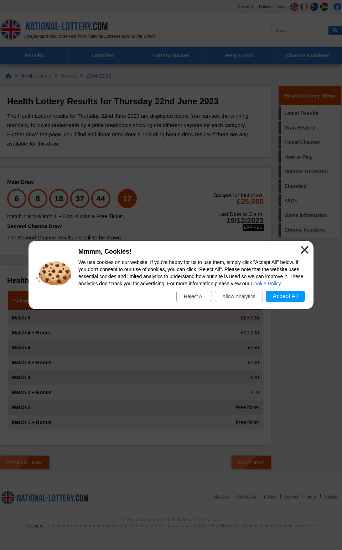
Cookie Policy (266, 283)
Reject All (194, 296)
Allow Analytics (238, 296)
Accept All (285, 296)
